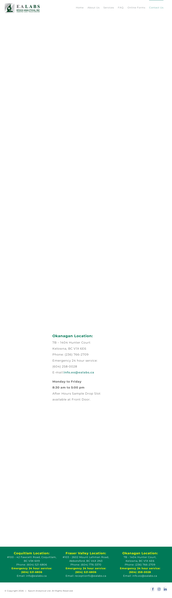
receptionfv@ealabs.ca (90, 575)
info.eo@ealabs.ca (79, 372)
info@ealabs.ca (36, 575)
